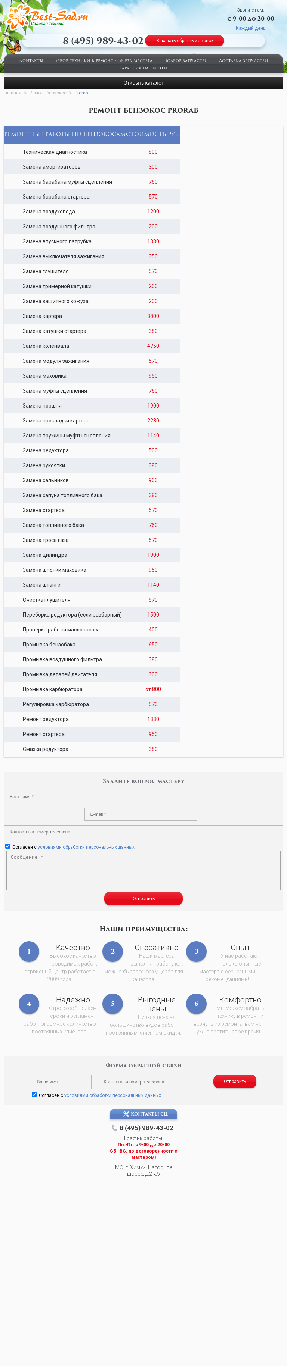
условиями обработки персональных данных (86, 847)
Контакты (31, 61)
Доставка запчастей (243, 61)
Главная (12, 93)
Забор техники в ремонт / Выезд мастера (103, 61)
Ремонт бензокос (48, 93)
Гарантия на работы (143, 68)
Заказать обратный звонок (184, 40)
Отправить (144, 898)
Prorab (81, 93)
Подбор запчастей (185, 61)
